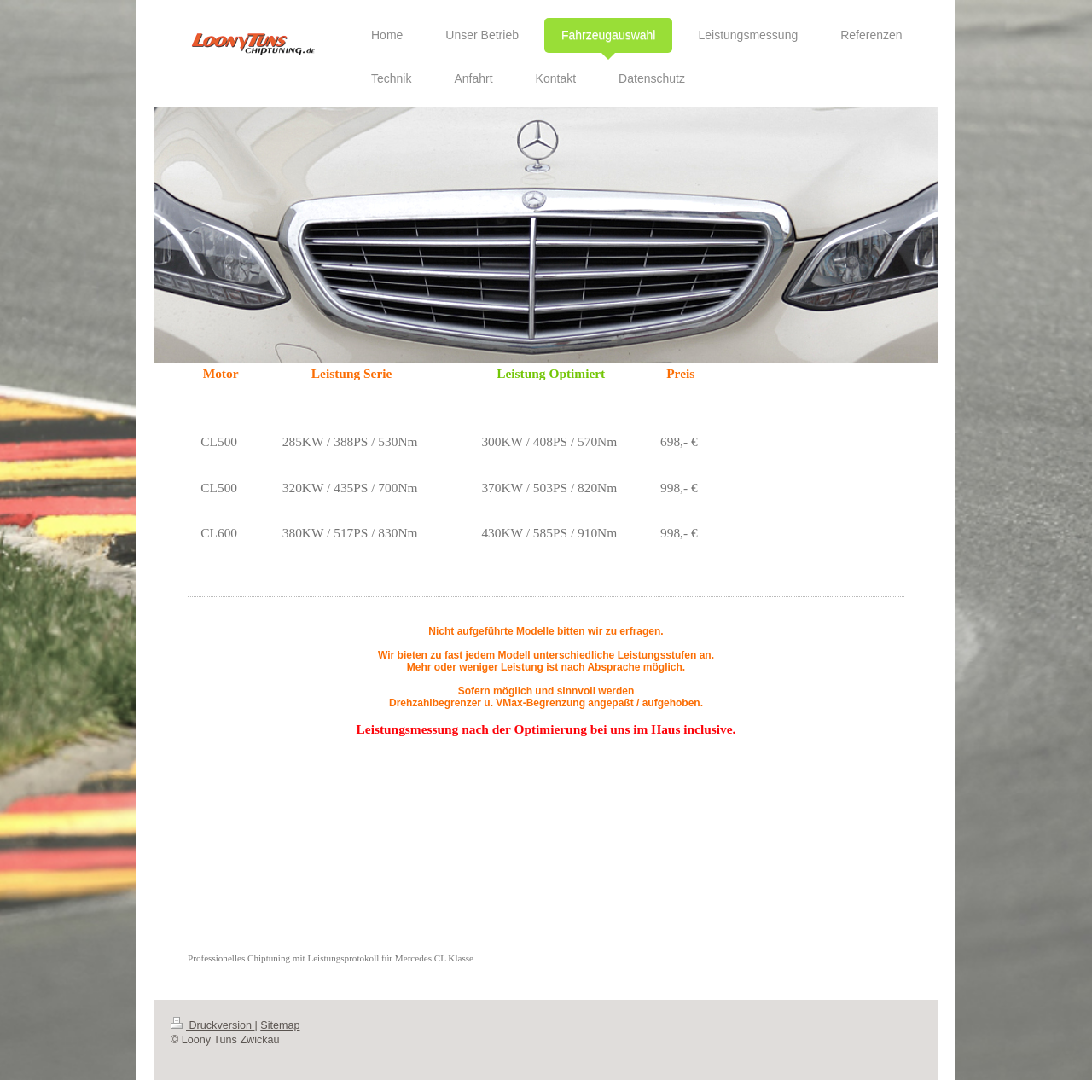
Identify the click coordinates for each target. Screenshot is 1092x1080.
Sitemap (279, 1025)
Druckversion (212, 1025)
